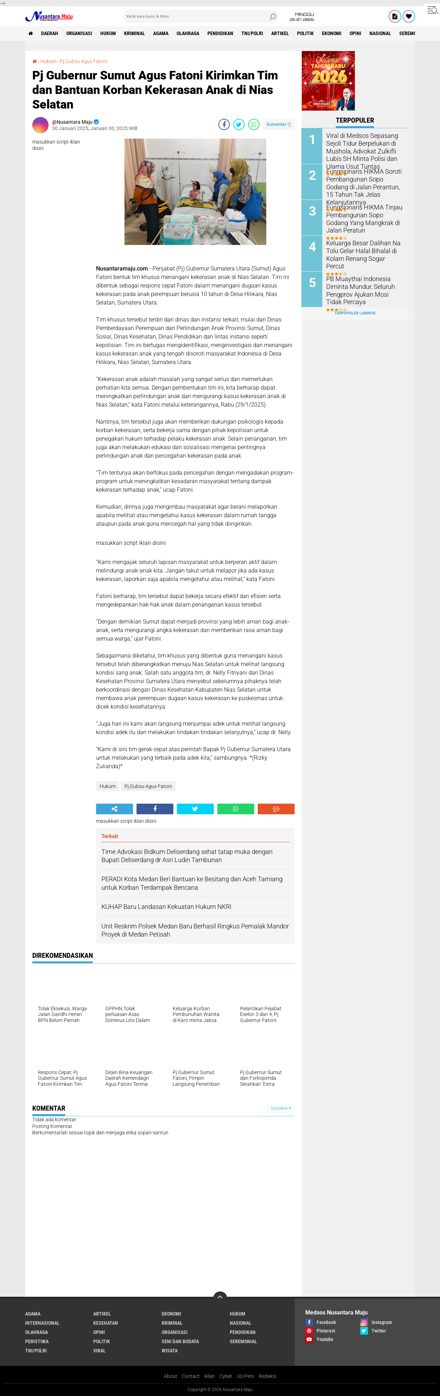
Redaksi (267, 1376)
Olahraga (188, 33)
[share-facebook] (224, 124)
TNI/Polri (252, 33)
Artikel (280, 33)
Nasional (380, 33)
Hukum (108, 33)
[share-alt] (114, 809)
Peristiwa (37, 1341)
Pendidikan (221, 33)
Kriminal (134, 33)
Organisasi (80, 33)
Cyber (225, 1376)
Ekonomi (332, 33)
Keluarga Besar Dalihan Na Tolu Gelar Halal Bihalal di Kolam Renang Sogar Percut (362, 250)
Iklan (209, 1376)
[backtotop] (220, 1298)
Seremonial (413, 33)
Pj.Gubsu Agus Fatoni (83, 61)
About (170, 1376)
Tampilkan (281, 1108)
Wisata (170, 1350)
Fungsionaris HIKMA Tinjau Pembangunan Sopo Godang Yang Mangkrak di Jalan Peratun (363, 217)
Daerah (50, 33)
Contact (191, 1376)
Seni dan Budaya (180, 1341)
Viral (99, 1350)
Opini (356, 33)
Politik (305, 33)
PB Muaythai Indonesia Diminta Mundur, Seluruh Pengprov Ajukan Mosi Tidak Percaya (363, 289)
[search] (201, 16)
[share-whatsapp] (254, 124)
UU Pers (245, 1376)
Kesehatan (105, 1323)
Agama (161, 33)
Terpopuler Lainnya (354, 313)
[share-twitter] (239, 124)
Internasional (42, 1323)
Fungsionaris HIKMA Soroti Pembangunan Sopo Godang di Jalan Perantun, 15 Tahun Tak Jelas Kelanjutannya (363, 182)
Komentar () (279, 124)
